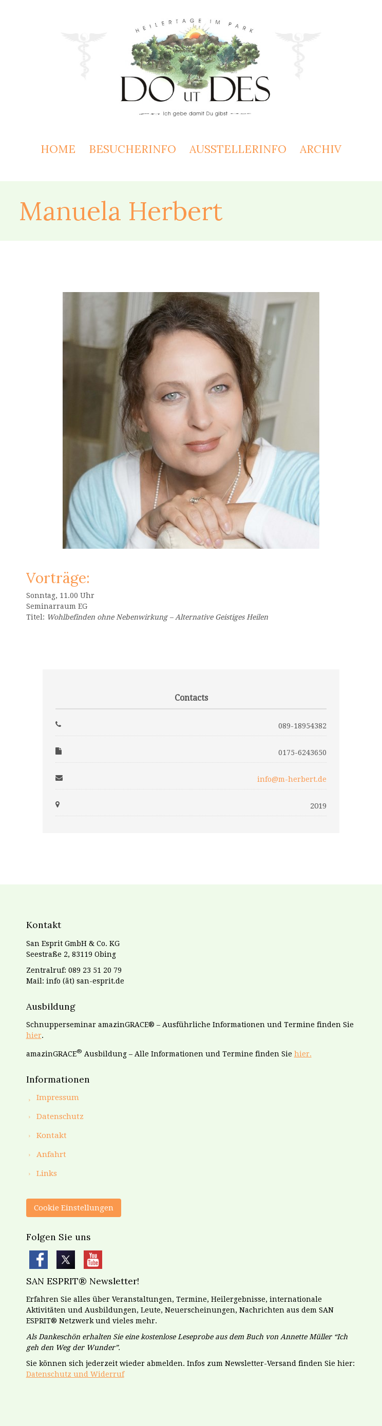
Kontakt (51, 1135)
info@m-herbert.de (292, 779)
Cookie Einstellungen (73, 1207)
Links (46, 1173)
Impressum (57, 1097)
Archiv (320, 149)
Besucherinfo (132, 149)
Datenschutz (60, 1116)
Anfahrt (51, 1154)
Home (58, 149)
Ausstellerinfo (237, 149)
